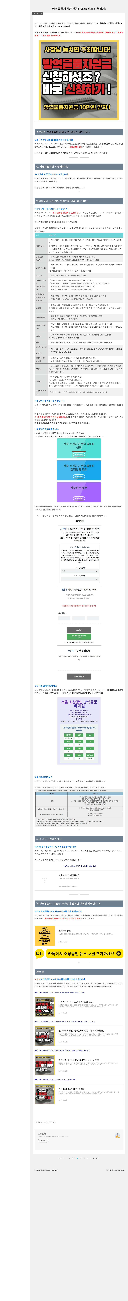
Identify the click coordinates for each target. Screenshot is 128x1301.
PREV (60, 1158)
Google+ (55, 1170)
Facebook (46, 1170)
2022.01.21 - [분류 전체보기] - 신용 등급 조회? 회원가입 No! (55, 1080)
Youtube (51, 1170)
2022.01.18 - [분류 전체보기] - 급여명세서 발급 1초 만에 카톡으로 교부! (59, 992)
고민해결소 (42, 1134)
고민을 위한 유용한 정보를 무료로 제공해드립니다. (53, 1136)
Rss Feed (36, 1170)
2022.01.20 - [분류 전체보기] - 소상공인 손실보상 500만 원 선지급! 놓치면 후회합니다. (65, 1021)
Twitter (41, 1170)
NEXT (97, 1158)
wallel (122, 1170)
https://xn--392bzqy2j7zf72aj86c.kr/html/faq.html (79, 866)
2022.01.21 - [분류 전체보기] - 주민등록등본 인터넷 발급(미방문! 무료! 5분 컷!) (62, 1050)
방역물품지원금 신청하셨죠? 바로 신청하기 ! (79, 8)
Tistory (113, 1170)
